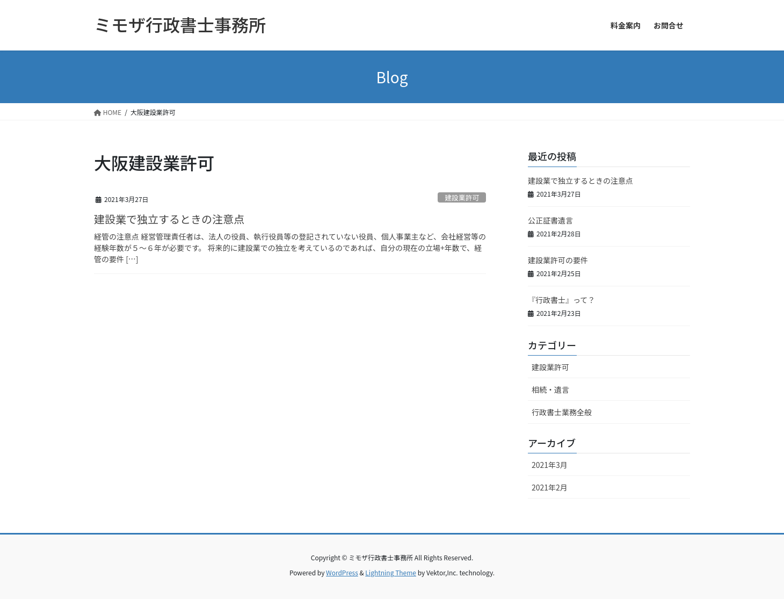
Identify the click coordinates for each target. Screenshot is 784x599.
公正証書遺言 (550, 220)
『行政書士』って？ (561, 299)
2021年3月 (550, 464)
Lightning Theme (390, 572)
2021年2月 (550, 487)
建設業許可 (462, 197)
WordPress (342, 572)
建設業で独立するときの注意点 (169, 219)
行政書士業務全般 (562, 412)
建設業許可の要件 (558, 260)
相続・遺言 (550, 389)
